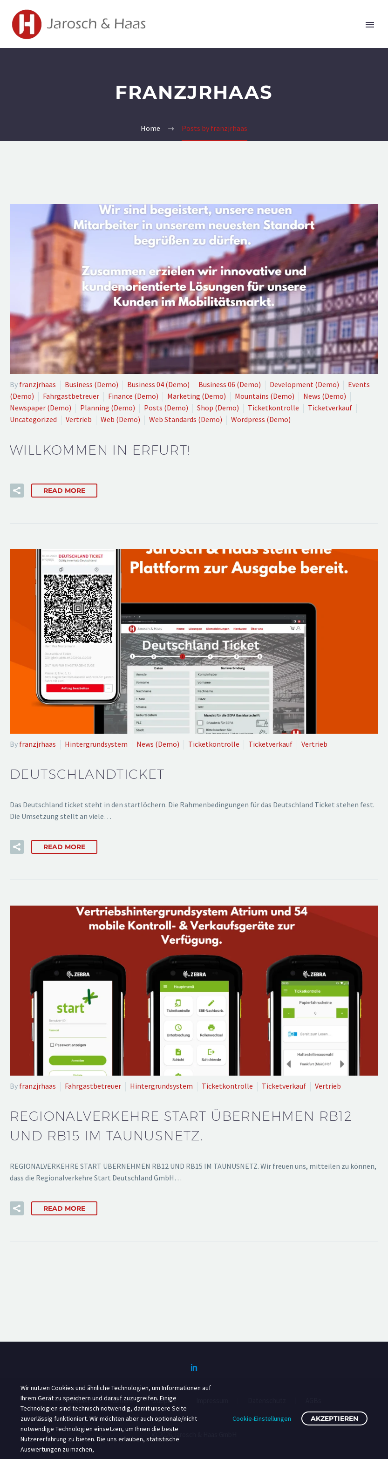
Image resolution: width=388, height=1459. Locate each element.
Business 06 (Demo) (229, 384)
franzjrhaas (37, 384)
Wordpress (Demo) (261, 419)
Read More (64, 490)
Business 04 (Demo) (158, 384)
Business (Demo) (91, 384)
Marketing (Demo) (196, 396)
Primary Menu (370, 24)
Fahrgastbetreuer (71, 396)
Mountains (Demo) (264, 396)
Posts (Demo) (166, 407)
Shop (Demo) (218, 407)
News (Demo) (324, 396)
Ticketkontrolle (273, 407)
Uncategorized (33, 419)
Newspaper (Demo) (40, 407)
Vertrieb (79, 419)
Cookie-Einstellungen (261, 1418)
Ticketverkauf (330, 407)
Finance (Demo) (133, 396)
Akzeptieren (334, 1418)
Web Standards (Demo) (185, 419)
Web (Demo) (120, 419)
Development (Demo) (304, 384)
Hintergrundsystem (96, 744)
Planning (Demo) (107, 407)
